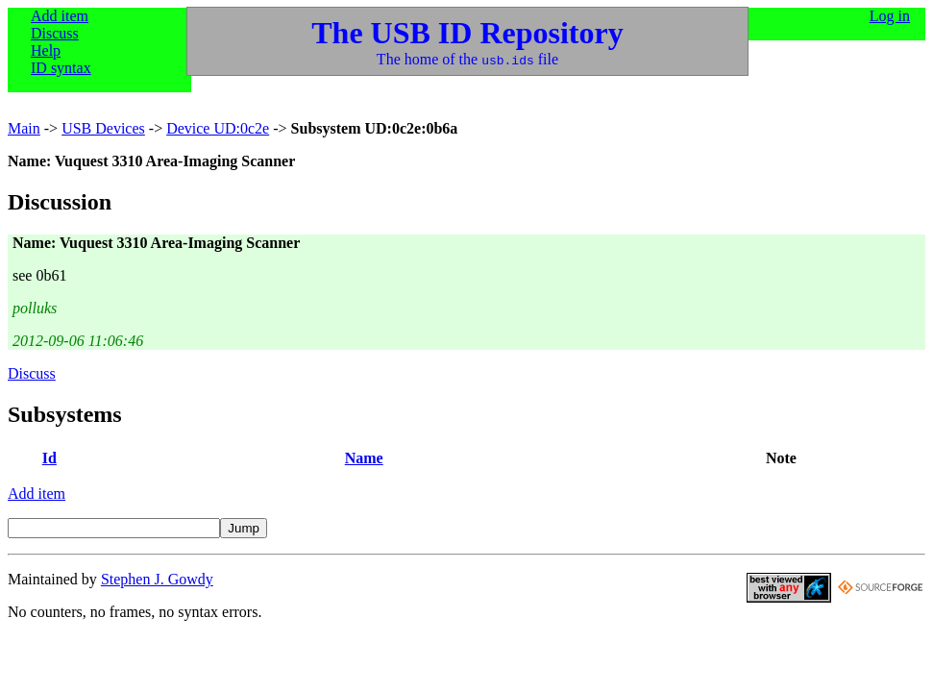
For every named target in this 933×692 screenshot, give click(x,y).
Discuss (55, 33)
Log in (890, 16)
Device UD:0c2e (217, 128)
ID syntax (61, 68)
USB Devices (103, 128)
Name (364, 458)
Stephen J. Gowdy (157, 579)
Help (46, 50)
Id (49, 458)
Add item (59, 16)
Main (24, 128)
